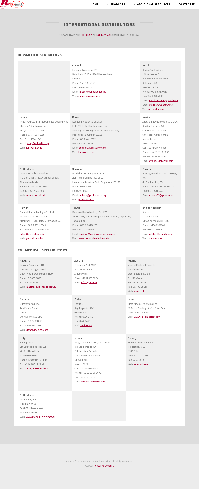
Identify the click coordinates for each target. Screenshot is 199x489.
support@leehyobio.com (92, 147)
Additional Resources (153, 4)
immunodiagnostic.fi (89, 96)
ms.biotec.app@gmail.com (163, 100)
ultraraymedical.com (37, 329)
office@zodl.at (89, 282)
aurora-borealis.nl (35, 195)
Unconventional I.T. (104, 465)
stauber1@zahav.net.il (161, 104)
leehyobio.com (86, 152)
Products (117, 4)
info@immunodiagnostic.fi (93, 91)
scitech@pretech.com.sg (92, 195)
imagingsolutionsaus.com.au (41, 286)
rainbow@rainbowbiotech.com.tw (97, 234)
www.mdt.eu (33, 416)
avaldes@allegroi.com (161, 160)
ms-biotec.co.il (156, 109)
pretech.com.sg (86, 199)
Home (94, 4)
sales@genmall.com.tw (32, 234)
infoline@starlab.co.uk (161, 234)
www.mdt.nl (48, 416)
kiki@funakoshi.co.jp (38, 143)
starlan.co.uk (155, 238)
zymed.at (139, 291)
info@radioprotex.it (37, 368)
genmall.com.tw (34, 238)
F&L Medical (103, 35)
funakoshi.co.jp (34, 147)
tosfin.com (86, 325)
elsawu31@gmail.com (161, 195)
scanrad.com (141, 364)
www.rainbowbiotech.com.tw (94, 238)
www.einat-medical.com (147, 316)
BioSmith (86, 35)
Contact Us (187, 4)
